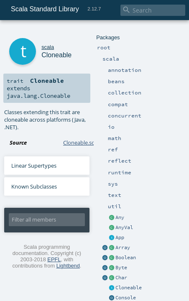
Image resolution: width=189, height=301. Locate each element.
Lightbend (161, 210)
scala (36, 32)
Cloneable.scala (82, 108)
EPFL (114, 210)
